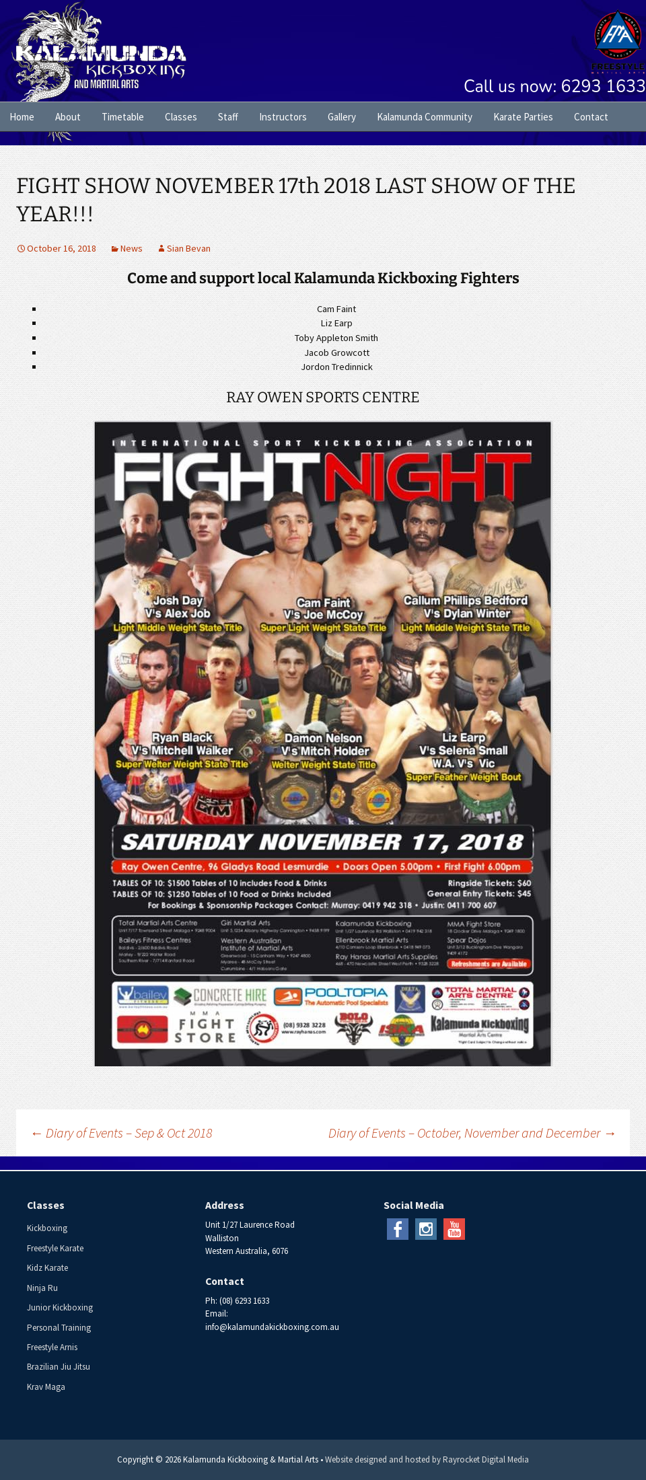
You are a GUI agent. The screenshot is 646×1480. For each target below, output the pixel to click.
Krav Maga (46, 1387)
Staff (228, 116)
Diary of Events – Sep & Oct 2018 (121, 1132)
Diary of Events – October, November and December (472, 1132)
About (68, 116)
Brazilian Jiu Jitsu (58, 1366)
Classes (181, 116)
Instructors (283, 116)
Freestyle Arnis (52, 1347)
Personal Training (59, 1327)
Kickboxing (47, 1228)
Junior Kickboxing (60, 1307)
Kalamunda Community (424, 116)
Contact (591, 116)
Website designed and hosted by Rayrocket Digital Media (427, 1459)
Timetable (123, 116)
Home (21, 116)
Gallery (342, 116)
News (131, 248)
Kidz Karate (47, 1267)
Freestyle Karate (55, 1248)
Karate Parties (523, 116)
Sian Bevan (189, 248)
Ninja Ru (42, 1288)
